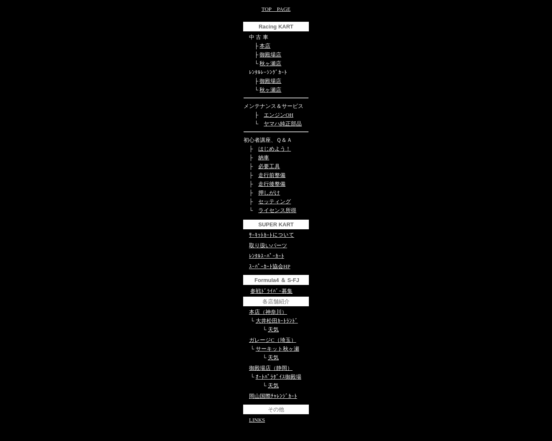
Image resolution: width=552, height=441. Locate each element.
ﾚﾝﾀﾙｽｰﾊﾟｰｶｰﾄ (266, 256)
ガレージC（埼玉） (272, 340)
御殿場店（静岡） (271, 368)
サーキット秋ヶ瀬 (277, 349)
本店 (264, 46)
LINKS (257, 420)
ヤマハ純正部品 (283, 124)
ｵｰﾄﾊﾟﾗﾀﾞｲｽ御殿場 (278, 377)
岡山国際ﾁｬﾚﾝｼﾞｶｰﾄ (273, 396)
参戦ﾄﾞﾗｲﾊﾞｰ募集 (271, 291)
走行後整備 (271, 184)
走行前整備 (271, 175)
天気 (273, 329)
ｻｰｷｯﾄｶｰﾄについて (271, 235)
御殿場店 (270, 54)
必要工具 (269, 166)
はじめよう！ (274, 149)
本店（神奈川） (268, 312)
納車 (263, 157)
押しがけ (269, 193)
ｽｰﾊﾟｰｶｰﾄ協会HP (269, 266)
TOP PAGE (276, 9)
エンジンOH (278, 115)
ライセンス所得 (277, 210)
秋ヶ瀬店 (270, 63)
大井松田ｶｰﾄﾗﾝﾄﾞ (277, 321)
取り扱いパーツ (268, 245)
